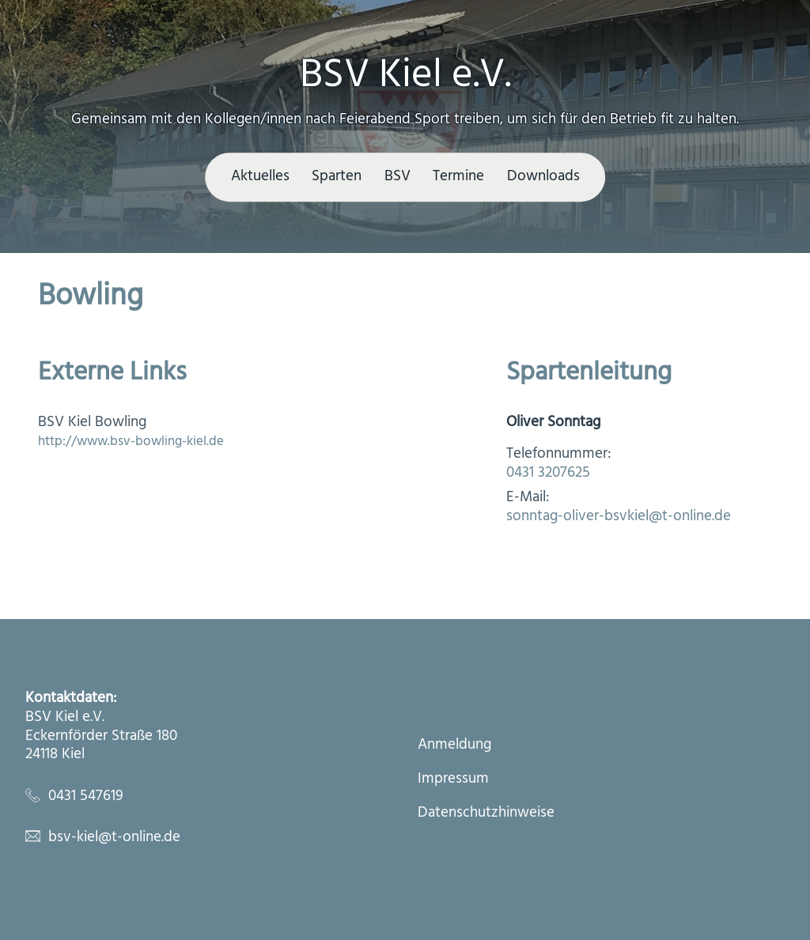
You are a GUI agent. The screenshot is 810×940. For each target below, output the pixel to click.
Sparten (336, 176)
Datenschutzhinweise (486, 813)
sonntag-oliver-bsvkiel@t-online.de (618, 516)
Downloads (543, 176)
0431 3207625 (548, 473)
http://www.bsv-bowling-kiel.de (131, 441)
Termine (458, 176)
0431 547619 (85, 796)
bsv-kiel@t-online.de (114, 837)
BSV (397, 176)
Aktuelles (260, 176)
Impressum (453, 779)
